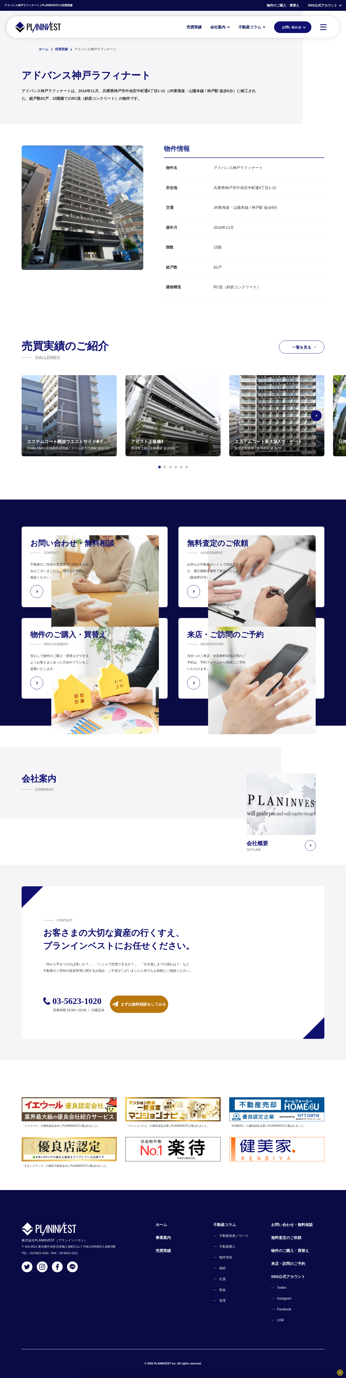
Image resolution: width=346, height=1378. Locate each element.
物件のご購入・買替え (283, 5)
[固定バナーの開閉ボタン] (340, 1372)
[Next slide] (324, 415)
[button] (159, 467)
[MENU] (323, 27)
